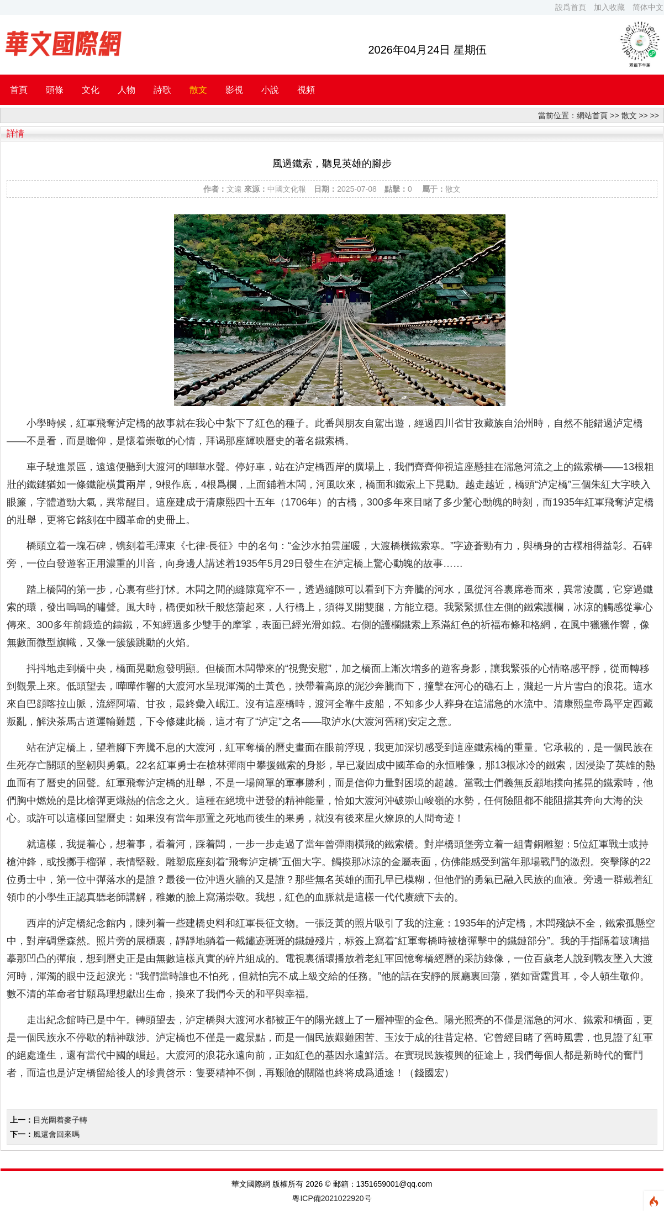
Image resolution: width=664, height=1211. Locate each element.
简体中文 (648, 7)
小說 (270, 89)
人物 (126, 89)
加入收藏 (609, 7)
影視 (234, 89)
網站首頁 (592, 115)
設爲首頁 (570, 7)
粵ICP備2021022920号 (331, 1198)
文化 (90, 89)
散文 (198, 89)
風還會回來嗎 (56, 1134)
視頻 (306, 89)
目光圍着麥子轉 (60, 1119)
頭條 (55, 89)
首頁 (19, 89)
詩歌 (162, 89)
